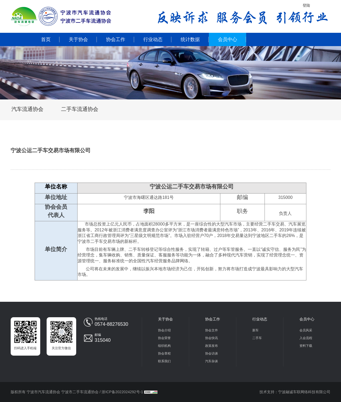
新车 (255, 330)
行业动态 (153, 39)
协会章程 (164, 353)
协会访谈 (211, 353)
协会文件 (211, 330)
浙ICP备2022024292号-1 (122, 392)
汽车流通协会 (27, 109)
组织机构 (164, 346)
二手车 (257, 338)
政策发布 (211, 346)
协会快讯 (211, 338)
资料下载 (305, 346)
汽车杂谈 (211, 361)
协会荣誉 (164, 338)
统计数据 (190, 39)
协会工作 (115, 39)
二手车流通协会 (79, 109)
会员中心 (227, 39)
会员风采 (305, 330)
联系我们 (164, 361)
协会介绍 (164, 330)
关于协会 (78, 39)
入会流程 (305, 338)
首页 (46, 39)
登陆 (306, 5)
